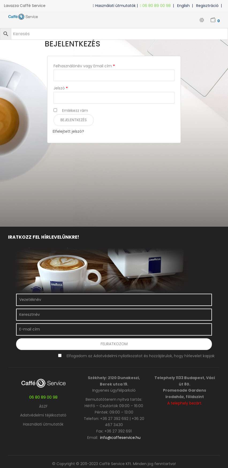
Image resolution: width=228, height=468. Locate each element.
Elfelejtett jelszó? (68, 131)
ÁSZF (43, 406)
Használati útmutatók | (116, 5)
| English (182, 5)
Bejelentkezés (73, 120)
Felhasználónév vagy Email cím (84, 66)
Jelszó (61, 88)
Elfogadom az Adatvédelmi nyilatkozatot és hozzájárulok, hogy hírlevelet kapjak (141, 356)
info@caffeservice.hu (120, 437)
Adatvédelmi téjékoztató (43, 415)
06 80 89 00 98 (156, 5)
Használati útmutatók (43, 424)
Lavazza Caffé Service (24, 5)
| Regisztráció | (208, 5)
